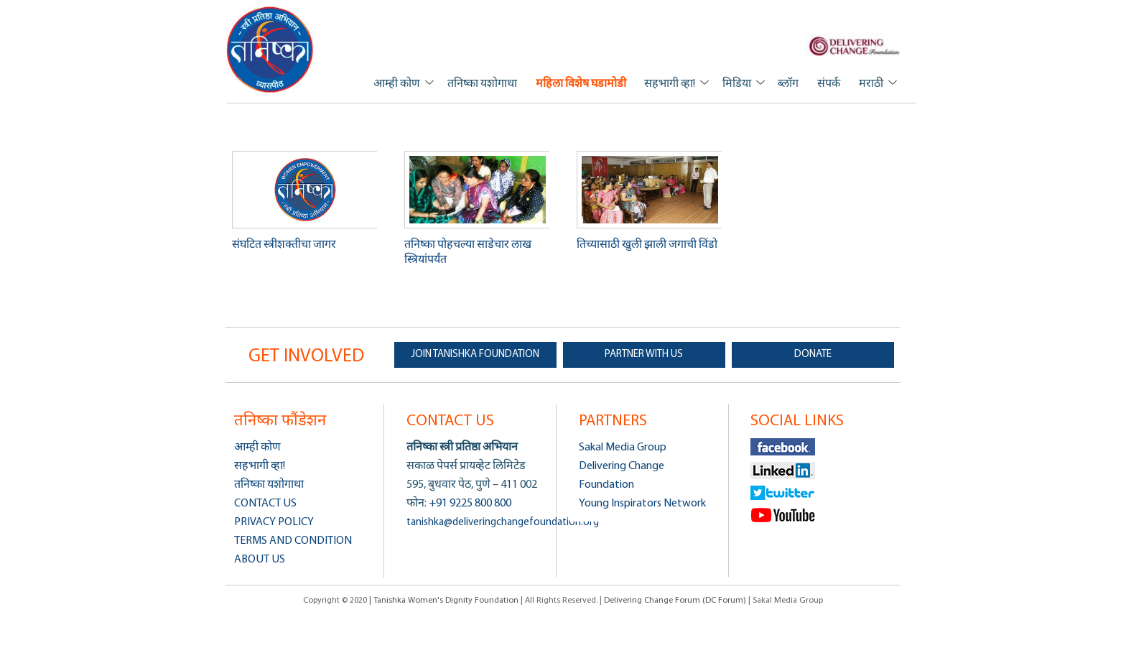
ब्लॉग (788, 84)
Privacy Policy (274, 522)
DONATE (813, 354)
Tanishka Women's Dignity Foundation (270, 49)
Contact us (265, 503)
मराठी (871, 84)
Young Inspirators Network (642, 503)
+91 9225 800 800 (469, 503)
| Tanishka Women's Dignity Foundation (445, 600)
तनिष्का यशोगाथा (482, 84)
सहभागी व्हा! (669, 84)
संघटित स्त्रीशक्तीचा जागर (284, 245)
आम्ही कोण (396, 84)
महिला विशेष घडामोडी (581, 84)
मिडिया (736, 84)
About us (259, 559)
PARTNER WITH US (644, 354)
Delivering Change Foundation (621, 475)
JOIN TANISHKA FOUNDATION (475, 354)
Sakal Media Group (622, 447)
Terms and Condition (293, 541)
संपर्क (828, 84)
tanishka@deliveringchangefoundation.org (502, 522)
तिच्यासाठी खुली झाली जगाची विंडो (647, 245)
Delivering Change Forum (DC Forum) (675, 600)
